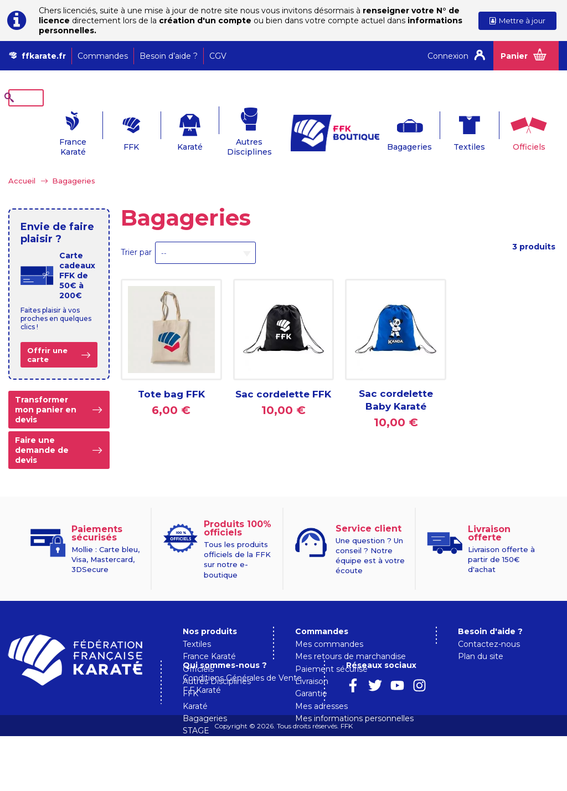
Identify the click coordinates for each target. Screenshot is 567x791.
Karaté (172, 130)
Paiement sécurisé (331, 652)
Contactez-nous (489, 627)
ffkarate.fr (44, 56)
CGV (217, 56)
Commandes (103, 56)
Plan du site (480, 639)
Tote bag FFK (171, 376)
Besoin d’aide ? (169, 56)
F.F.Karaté (314, 745)
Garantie (311, 676)
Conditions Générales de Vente (354, 732)
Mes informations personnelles (354, 701)
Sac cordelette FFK (283, 376)
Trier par (136, 235)
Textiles (455, 130)
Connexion (447, 56)
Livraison (311, 664)
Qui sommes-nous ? (337, 719)
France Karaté (50, 130)
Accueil (21, 163)
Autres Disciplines (234, 130)
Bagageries (394, 130)
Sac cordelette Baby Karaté (396, 383)
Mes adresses (321, 689)
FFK (111, 130)
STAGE (196, 713)
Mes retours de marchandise (350, 639)
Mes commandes (329, 627)
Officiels (517, 130)
